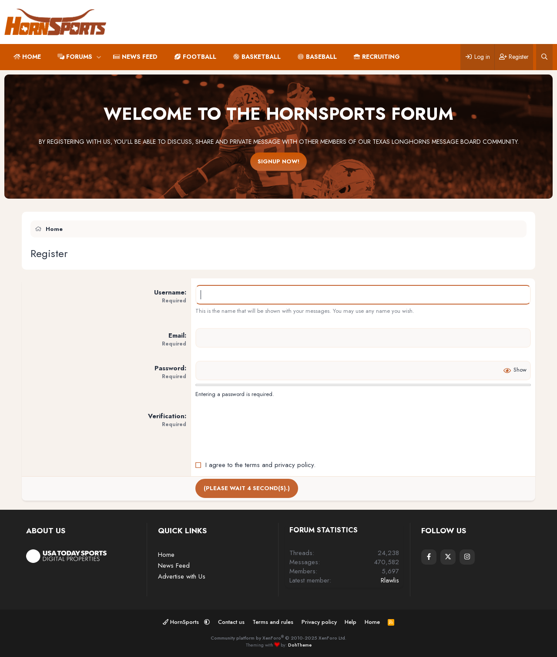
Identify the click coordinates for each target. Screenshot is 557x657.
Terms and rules (272, 622)
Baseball (321, 56)
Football (199, 56)
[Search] (544, 57)
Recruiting (381, 56)
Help (350, 622)
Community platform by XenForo (278, 637)
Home (31, 56)
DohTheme (300, 644)
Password (169, 368)
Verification (166, 416)
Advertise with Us (181, 576)
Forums (79, 56)
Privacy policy (319, 622)
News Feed (140, 56)
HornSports (182, 622)
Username (169, 292)
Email (176, 335)
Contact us (231, 622)
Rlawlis (390, 580)
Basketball (261, 56)
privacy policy (294, 465)
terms (252, 465)
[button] (98, 57)
